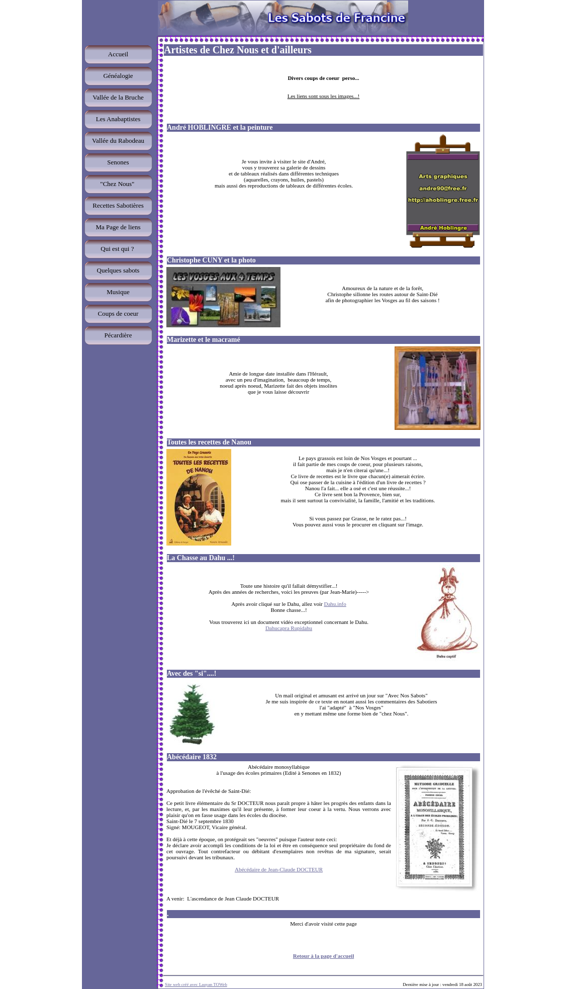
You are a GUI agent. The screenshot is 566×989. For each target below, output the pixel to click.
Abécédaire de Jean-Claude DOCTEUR (279, 869)
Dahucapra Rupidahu (288, 628)
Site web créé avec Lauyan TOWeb (196, 984)
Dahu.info (335, 604)
